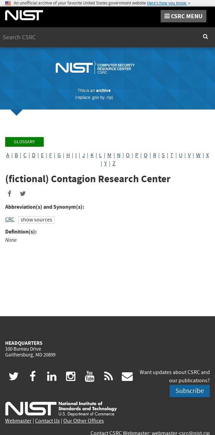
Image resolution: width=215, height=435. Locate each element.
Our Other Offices (83, 420)
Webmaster (18, 420)
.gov (95, 97)
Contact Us (47, 420)
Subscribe (189, 390)
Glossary (24, 141)
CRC (9, 219)
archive (103, 90)
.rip (109, 97)
